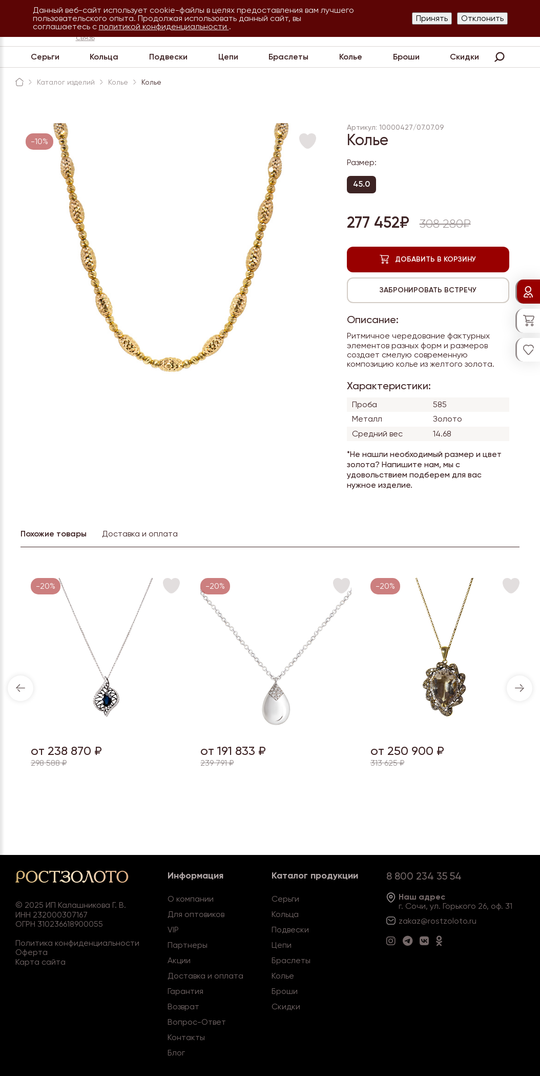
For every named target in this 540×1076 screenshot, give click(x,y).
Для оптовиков (196, 914)
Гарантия (185, 991)
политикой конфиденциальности (164, 26)
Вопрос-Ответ (197, 1022)
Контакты (186, 1037)
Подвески (168, 57)
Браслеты (288, 57)
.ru (471, 921)
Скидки (464, 57)
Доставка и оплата (205, 976)
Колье (350, 57)
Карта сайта (40, 962)
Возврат (183, 1006)
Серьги (45, 57)
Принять (432, 18)
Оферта (31, 952)
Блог (176, 1053)
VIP (173, 929)
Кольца (104, 57)
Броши (406, 57)
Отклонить (482, 18)
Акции (179, 960)
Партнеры (187, 945)
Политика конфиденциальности (77, 943)
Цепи (228, 57)
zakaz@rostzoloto (433, 921)
